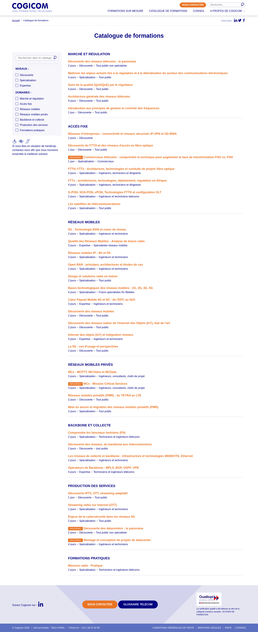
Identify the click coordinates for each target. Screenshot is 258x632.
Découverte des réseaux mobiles (91, 311)
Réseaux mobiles (30, 109)
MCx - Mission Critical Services (105, 383)
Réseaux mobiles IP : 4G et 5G (89, 253)
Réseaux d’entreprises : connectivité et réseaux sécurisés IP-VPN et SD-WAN (122, 133)
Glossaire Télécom (138, 604)
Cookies (240, 627)
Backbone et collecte (32, 119)
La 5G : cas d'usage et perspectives (93, 346)
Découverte (26, 75)
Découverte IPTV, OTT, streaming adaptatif (98, 493)
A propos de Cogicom (226, 11)
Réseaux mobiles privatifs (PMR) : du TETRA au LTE (104, 395)
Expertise (25, 85)
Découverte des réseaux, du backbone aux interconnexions (110, 444)
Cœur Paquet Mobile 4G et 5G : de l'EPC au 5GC (102, 299)
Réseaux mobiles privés (34, 114)
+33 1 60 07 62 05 (90, 627)
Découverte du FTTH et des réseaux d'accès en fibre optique (110, 145)
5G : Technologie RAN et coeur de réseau (97, 229)
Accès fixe (26, 104)
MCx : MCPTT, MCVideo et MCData (92, 372)
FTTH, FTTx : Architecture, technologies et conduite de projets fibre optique (121, 169)
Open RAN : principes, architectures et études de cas (105, 264)
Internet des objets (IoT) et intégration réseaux (100, 334)
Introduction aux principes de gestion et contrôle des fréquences (113, 108)
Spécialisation (28, 80)
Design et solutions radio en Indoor (93, 276)
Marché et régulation (32, 98)
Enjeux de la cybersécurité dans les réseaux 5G (101, 516)
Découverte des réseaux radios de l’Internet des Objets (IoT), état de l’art (119, 323)
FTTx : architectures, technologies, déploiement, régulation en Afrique (117, 180)
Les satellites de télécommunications (94, 204)
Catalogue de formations (168, 11)
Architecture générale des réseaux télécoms (99, 96)
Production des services (34, 125)
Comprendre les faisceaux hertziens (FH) (97, 432)
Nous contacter (193, 5)
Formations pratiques (32, 130)
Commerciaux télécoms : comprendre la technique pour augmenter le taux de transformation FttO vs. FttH (158, 157)
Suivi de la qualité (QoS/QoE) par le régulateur (100, 84)
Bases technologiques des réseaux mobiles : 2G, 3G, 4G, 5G (110, 288)
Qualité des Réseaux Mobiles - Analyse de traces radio (106, 241)
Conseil (199, 11)
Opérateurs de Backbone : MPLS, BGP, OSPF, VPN (103, 467)
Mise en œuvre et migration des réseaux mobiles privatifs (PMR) (113, 407)
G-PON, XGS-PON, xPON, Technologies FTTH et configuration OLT (114, 192)
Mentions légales (209, 627)
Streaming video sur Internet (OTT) (92, 505)
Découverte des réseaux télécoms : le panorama (102, 61)
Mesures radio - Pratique (85, 565)
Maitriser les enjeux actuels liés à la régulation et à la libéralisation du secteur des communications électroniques (148, 73)
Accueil (16, 20)
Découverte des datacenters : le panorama (113, 528)
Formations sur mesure (125, 11)
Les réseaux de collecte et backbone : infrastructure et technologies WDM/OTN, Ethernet (130, 456)
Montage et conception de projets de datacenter (117, 540)
